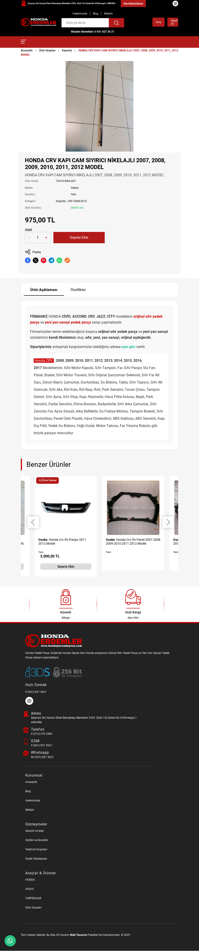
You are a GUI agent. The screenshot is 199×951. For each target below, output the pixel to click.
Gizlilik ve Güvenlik (36, 840)
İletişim (108, 13)
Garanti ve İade (34, 831)
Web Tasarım (78, 935)
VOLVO (29, 889)
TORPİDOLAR (33, 898)
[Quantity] (37, 237)
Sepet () (173, 22)
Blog (95, 13)
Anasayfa (27, 50)
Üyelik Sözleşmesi (36, 858)
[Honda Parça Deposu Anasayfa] (38, 22)
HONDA (30, 880)
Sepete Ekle (79, 237)
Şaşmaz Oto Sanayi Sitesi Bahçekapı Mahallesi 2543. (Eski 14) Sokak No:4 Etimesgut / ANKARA (71, 3)
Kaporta (67, 50)
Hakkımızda (80, 13)
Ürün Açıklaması (44, 290)
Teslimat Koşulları (36, 849)
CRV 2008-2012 (77, 201)
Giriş (158, 22)
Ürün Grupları (47, 50)
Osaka (74, 187)
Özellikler (78, 290)
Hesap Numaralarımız (133, 3)
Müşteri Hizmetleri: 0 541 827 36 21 (92, 31)
